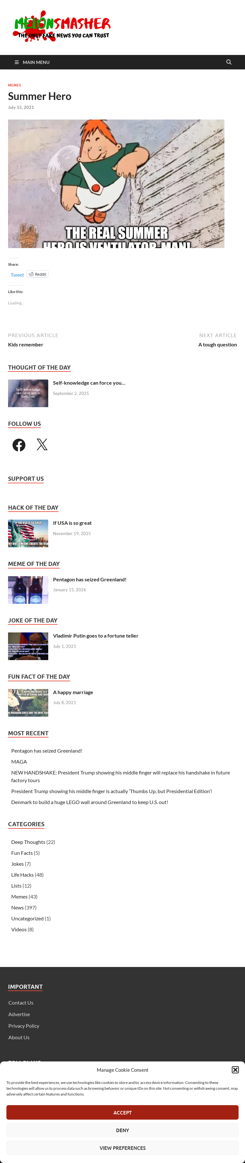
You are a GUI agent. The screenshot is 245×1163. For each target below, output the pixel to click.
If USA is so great (72, 523)
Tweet (17, 274)
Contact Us (20, 1002)
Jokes (17, 864)
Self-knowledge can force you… (89, 383)
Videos (19, 929)
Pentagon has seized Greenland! (90, 579)
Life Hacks (22, 875)
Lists (16, 885)
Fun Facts (22, 853)
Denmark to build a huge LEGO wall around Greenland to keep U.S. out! (89, 802)
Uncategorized (27, 918)
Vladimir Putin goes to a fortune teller (96, 635)
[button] (235, 1070)
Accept (122, 1112)
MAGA (19, 761)
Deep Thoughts (28, 842)
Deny (122, 1130)
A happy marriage (73, 692)
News (17, 907)
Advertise (19, 1014)
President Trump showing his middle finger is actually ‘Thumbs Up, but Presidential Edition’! (111, 791)
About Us (19, 1037)
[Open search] (229, 62)
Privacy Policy (23, 1026)
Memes (14, 85)
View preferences (123, 1148)
